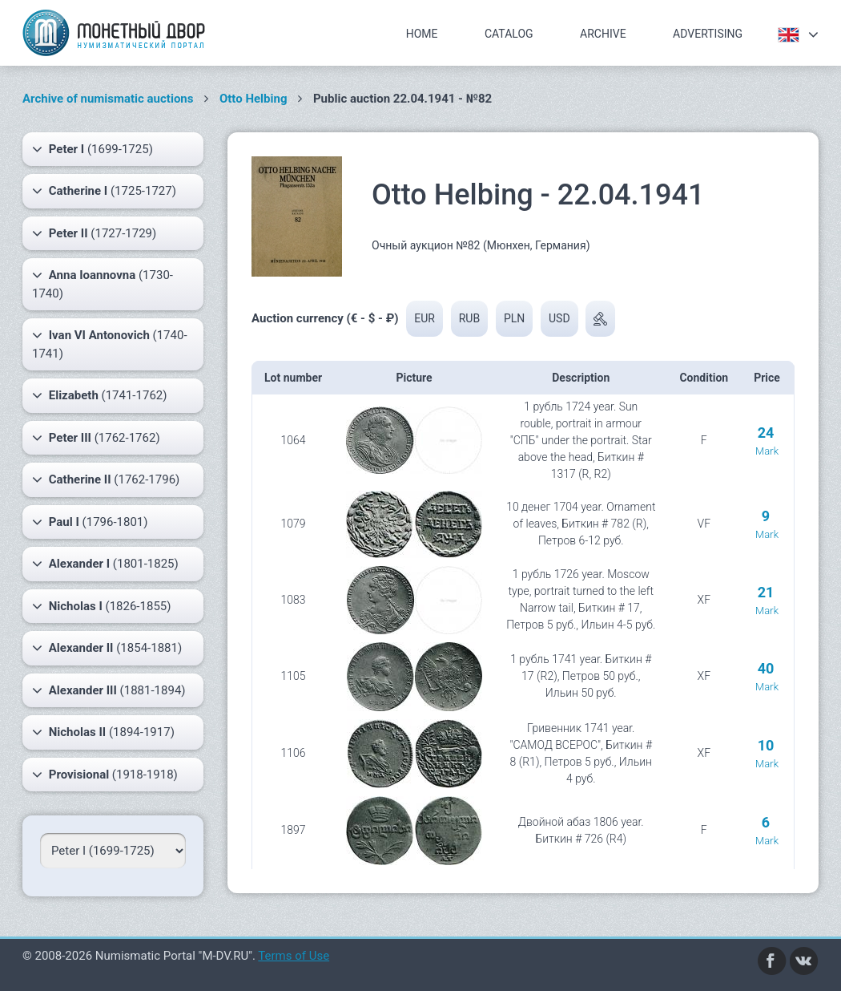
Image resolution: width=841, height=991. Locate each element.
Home (422, 33)
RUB (469, 318)
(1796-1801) (90, 522)
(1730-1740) (102, 283)
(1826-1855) (101, 606)
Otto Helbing (253, 98)
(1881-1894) (109, 690)
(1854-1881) (107, 648)
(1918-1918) (105, 775)
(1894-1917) (103, 732)
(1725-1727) (104, 191)
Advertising (707, 33)
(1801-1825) (105, 564)
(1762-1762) (96, 438)
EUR (424, 318)
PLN (514, 318)
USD (559, 318)
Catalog (509, 33)
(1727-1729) (94, 233)
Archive (603, 33)
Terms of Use (293, 956)
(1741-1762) (99, 395)
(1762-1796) (105, 479)
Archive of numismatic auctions (107, 98)
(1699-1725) (92, 149)
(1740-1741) (109, 343)
